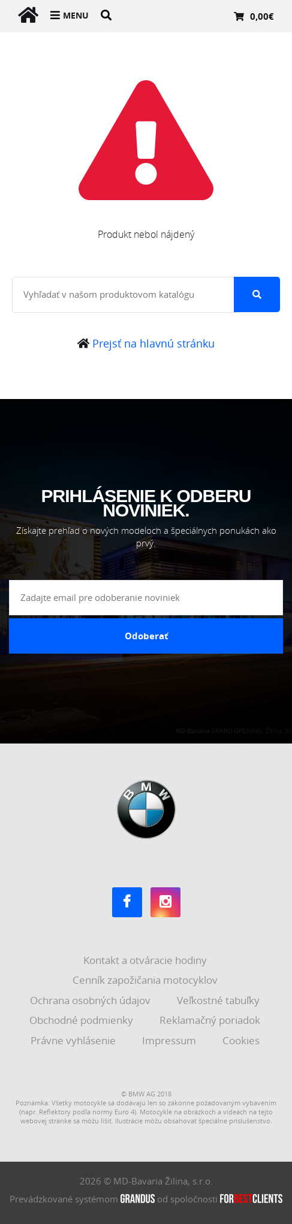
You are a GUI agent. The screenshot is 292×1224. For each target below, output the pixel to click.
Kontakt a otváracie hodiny (146, 960)
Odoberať (146, 636)
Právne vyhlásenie (74, 1040)
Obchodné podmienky (82, 1020)
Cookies (242, 1040)
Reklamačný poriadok (211, 1020)
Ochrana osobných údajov (91, 1000)
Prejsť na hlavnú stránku (146, 343)
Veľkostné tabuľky (219, 1000)
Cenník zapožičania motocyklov (146, 980)
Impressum (170, 1040)
